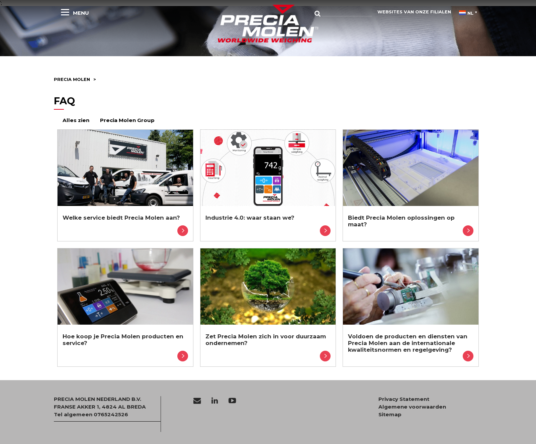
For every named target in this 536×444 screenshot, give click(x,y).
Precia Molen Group (127, 120)
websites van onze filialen (414, 11)
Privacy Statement (403, 399)
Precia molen (72, 79)
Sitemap (389, 415)
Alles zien (76, 120)
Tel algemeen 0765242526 (91, 414)
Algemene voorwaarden (412, 407)
